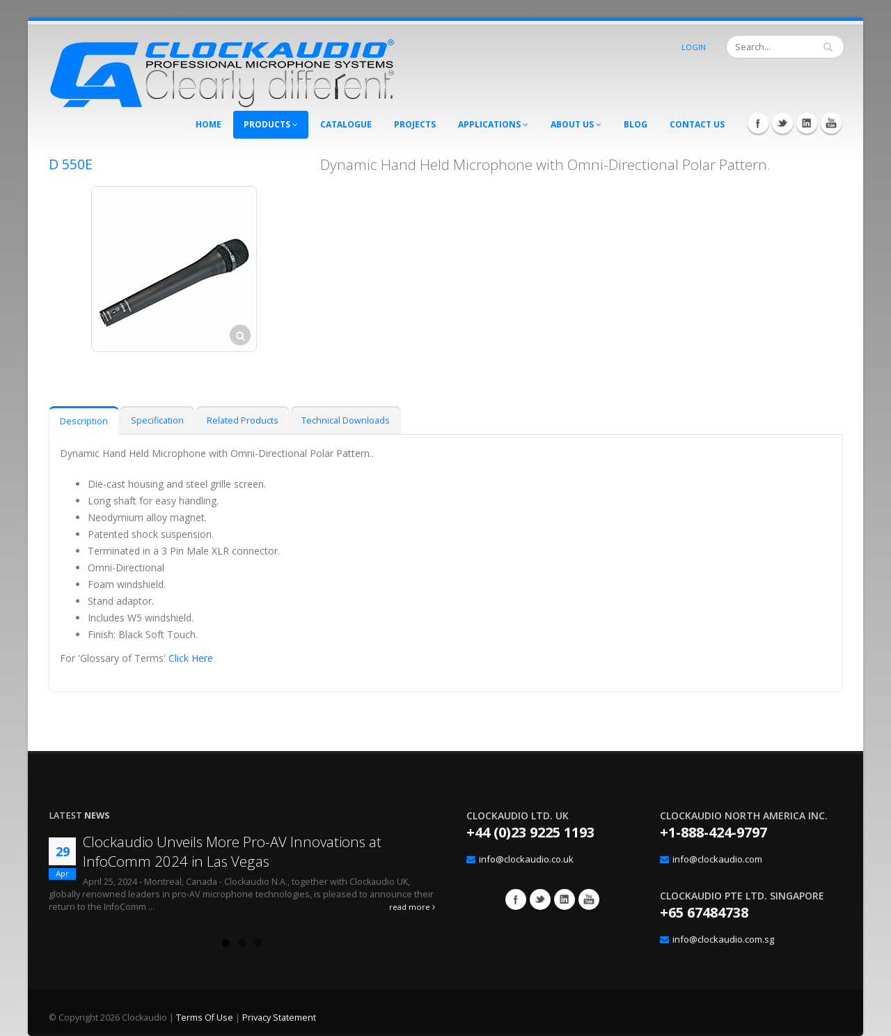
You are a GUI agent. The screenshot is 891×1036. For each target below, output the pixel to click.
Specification (157, 420)
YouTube (831, 123)
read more (412, 907)
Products (271, 124)
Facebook (758, 123)
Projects (415, 124)
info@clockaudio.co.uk (526, 859)
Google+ (564, 899)
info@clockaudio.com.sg (723, 939)
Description (84, 421)
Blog (635, 124)
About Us (576, 124)
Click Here (190, 658)
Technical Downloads (345, 420)
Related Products (242, 420)
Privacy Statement (279, 1017)
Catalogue (346, 124)
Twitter (782, 123)
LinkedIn (806, 123)
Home (208, 124)
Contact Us (697, 124)
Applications (493, 124)
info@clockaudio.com (717, 859)
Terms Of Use (204, 1017)
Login (693, 47)
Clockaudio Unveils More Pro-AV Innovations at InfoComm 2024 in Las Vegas (232, 851)
